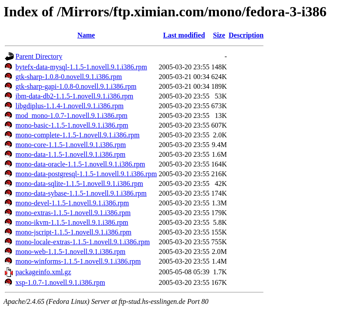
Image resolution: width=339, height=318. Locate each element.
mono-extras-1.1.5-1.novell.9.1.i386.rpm (73, 212)
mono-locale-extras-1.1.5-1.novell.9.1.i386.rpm (82, 242)
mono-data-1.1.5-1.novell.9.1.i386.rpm (70, 154)
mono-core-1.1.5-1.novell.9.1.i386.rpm (70, 144)
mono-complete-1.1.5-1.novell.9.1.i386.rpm (77, 135)
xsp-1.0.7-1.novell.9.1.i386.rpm (60, 282)
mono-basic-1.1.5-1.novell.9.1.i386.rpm (71, 125)
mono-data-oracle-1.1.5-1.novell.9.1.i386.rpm (80, 164)
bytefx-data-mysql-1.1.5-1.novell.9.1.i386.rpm (81, 67)
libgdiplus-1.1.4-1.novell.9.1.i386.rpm (69, 106)
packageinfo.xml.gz (43, 272)
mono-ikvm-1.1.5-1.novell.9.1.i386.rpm (71, 222)
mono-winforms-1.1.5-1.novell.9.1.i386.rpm (78, 261)
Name (86, 35)
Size (219, 35)
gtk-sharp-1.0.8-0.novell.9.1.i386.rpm (68, 76)
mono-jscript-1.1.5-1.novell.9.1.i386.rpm (73, 232)
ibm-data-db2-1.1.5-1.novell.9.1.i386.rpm (74, 96)
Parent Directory (38, 56)
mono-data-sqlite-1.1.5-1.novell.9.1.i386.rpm (79, 183)
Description (246, 35)
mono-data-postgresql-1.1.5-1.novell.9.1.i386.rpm (86, 174)
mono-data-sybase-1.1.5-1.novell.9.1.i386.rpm (81, 193)
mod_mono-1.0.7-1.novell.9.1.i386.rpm (71, 115)
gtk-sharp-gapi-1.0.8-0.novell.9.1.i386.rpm (75, 86)
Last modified (184, 35)
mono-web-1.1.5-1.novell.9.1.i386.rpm (70, 251)
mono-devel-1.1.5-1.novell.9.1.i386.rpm (72, 203)
